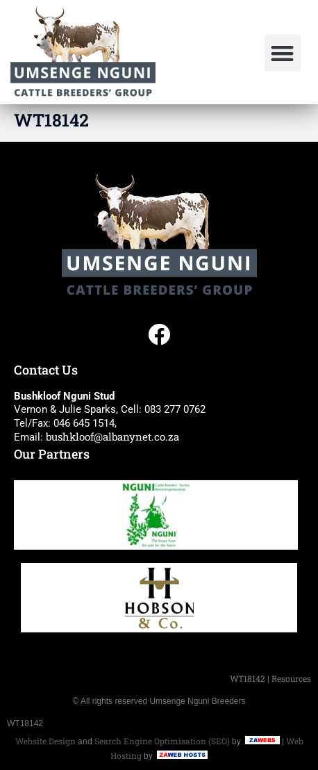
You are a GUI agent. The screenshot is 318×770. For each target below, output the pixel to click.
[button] (283, 53)
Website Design (45, 740)
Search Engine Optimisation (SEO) (162, 740)
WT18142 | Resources (270, 678)
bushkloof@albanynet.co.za (112, 436)
